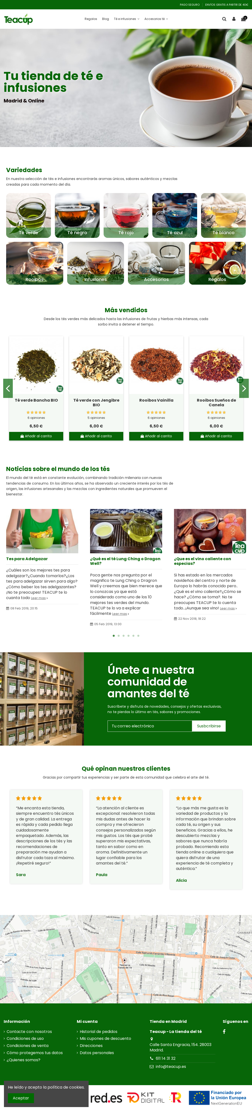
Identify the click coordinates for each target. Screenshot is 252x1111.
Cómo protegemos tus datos (35, 1053)
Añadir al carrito (36, 436)
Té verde (28, 232)
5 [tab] (133, 635)
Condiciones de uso (25, 1038)
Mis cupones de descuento (105, 1038)
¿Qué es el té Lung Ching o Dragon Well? (125, 561)
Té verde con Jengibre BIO (96, 402)
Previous (8, 388)
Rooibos (35, 279)
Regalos (217, 279)
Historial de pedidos (98, 1031)
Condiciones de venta (27, 1045)
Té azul (175, 232)
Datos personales (97, 1053)
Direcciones (91, 1045)
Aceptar (21, 1098)
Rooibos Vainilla (156, 400)
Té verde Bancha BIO (36, 400)
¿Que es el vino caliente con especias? (202, 561)
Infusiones (95, 279)
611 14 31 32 (165, 1058)
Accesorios (156, 279)
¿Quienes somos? (23, 1060)
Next (244, 388)
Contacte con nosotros (29, 1031)
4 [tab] (128, 635)
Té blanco (224, 232)
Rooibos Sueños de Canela (216, 402)
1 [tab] (113, 635)
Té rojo (126, 232)
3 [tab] (123, 635)
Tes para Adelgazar (27, 559)
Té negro (77, 232)
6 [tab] (138, 635)
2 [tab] (118, 635)
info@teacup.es (171, 1066)
